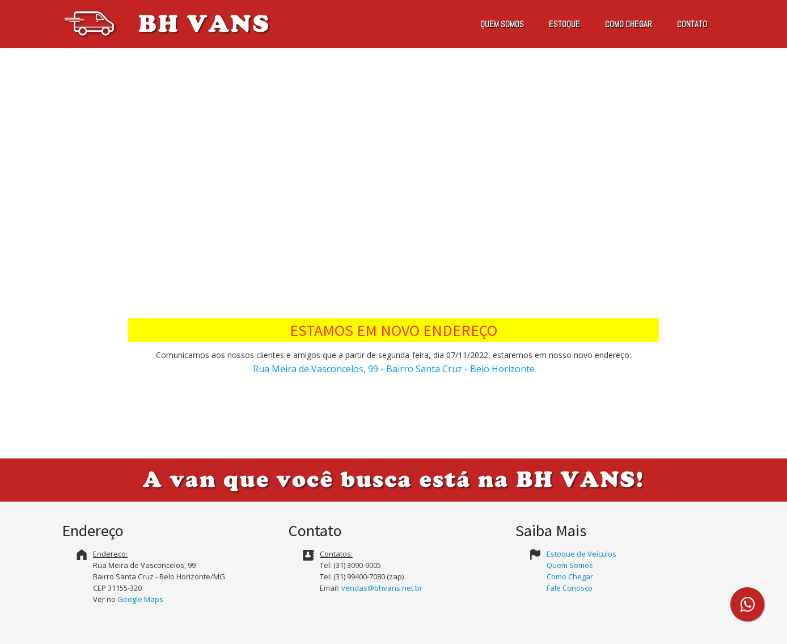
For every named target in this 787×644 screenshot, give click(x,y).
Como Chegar (570, 576)
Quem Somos (570, 565)
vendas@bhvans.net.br (381, 588)
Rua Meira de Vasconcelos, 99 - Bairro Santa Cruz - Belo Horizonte (394, 369)
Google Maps (140, 599)
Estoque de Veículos (581, 554)
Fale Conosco (570, 588)
